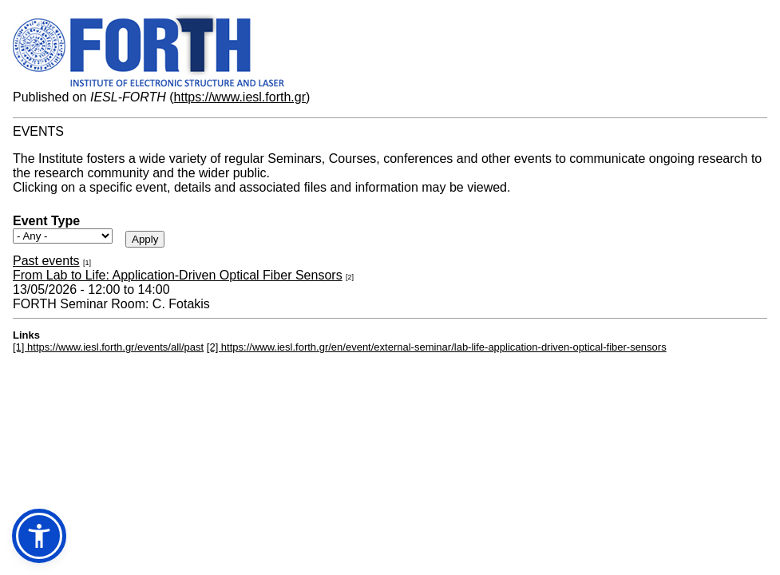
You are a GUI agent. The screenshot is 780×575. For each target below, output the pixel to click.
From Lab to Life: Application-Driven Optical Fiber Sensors (177, 275)
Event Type (46, 221)
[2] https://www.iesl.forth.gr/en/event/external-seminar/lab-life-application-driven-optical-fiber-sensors (437, 347)
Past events (46, 261)
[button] (39, 536)
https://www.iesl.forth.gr (240, 97)
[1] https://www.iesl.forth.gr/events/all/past (108, 347)
